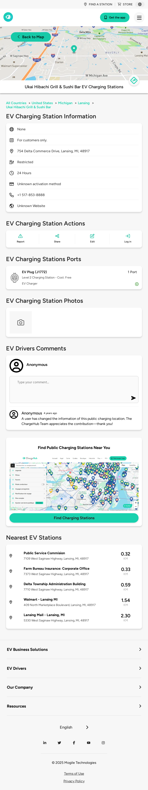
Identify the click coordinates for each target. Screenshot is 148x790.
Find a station (98, 4)
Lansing (84, 103)
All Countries (16, 103)
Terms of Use (74, 774)
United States (42, 103)
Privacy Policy (74, 781)
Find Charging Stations (74, 518)
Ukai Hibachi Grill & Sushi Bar (28, 107)
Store (125, 4)
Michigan (65, 103)
